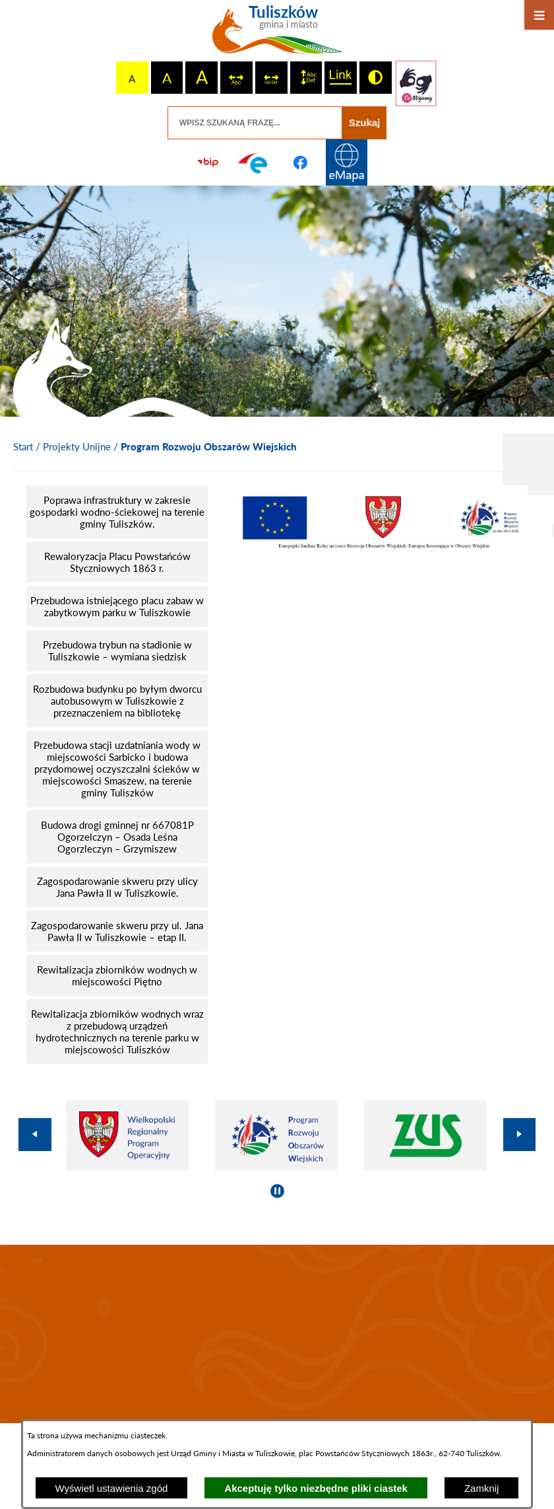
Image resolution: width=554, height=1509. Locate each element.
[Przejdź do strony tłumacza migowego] (416, 83)
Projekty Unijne (77, 446)
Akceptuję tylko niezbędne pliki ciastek (316, 1488)
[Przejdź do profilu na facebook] (300, 162)
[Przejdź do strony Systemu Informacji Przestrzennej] (346, 162)
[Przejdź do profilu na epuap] (254, 162)
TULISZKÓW (277, 1334)
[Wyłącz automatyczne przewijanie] (277, 1191)
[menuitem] (117, 511)
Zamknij (481, 1488)
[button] (380, 545)
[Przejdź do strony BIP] (208, 162)
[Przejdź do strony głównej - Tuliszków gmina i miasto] (277, 34)
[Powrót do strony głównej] (23, 447)
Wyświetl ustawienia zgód (111, 1488)
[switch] (236, 77)
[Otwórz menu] (539, 15)
